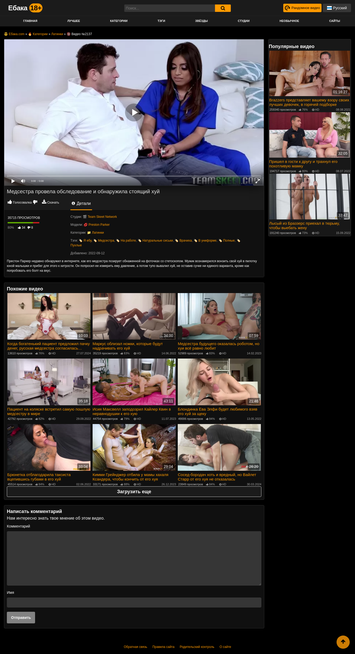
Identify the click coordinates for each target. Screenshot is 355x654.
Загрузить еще (134, 490)
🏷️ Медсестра (103, 240)
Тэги (161, 20)
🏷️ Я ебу (85, 240)
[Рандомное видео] (301, 8)
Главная (30, 20)
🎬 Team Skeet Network (100, 217)
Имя (10, 591)
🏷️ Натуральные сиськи (155, 240)
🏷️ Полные (226, 240)
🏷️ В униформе (205, 240)
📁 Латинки (95, 232)
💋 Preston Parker (96, 225)
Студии (244, 20)
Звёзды (201, 20)
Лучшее (73, 20)
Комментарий (18, 525)
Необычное (289, 20)
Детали (81, 203)
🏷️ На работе (126, 240)
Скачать (53, 202)
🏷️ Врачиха (183, 240)
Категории (118, 20)
